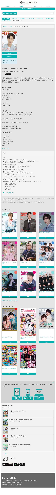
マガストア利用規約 (6, 480)
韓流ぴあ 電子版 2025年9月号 (44, 262)
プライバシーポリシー (19, 480)
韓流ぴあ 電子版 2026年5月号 (7, 232)
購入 (9, 237)
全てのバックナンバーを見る (10, 300)
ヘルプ (48, 6)
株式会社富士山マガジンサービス (14, 482)
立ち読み (9, 56)
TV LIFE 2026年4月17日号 (25, 368)
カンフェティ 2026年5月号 (7, 337)
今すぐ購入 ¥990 (9, 53)
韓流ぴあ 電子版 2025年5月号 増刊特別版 (46, 292)
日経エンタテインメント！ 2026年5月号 (46, 337)
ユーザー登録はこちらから (28, 8)
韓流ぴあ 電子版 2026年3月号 (26, 232)
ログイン (8, 6)
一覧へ (4, 453)
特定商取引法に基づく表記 (30, 480)
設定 (35, 6)
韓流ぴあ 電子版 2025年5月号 (26, 291)
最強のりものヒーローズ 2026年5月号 (9, 368)
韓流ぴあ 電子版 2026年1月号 (44, 232)
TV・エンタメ (5, 148)
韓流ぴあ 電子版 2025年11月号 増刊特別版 (9, 263)
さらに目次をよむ (8, 192)
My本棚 (21, 6)
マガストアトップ (7, 26)
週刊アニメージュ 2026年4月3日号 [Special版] (26, 338)
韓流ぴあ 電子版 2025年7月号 (7, 291)
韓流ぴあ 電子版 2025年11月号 (26, 262)
